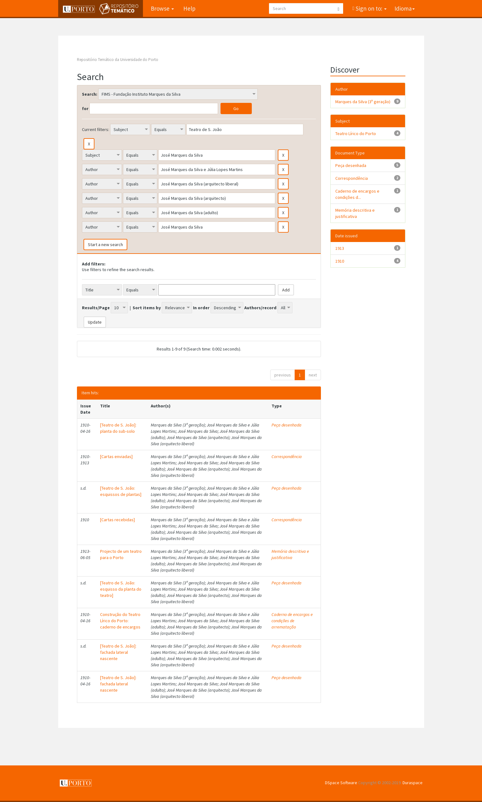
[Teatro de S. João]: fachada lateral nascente (118, 652)
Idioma (404, 8)
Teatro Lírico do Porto (355, 133)
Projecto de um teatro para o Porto (121, 554)
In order (201, 307)
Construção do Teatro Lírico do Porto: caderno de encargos (120, 621)
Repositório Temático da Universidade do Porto (117, 59)
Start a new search (105, 244)
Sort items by (147, 307)
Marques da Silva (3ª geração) (362, 101)
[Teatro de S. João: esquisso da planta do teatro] (120, 589)
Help (189, 8)
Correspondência (286, 456)
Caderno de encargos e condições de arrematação (292, 621)
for (85, 108)
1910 (339, 261)
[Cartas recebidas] (117, 519)
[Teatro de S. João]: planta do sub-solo (118, 428)
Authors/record (260, 307)
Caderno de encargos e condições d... (357, 194)
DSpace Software (341, 782)
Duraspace (413, 782)
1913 (339, 248)
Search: (89, 94)
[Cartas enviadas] (116, 456)
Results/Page (96, 307)
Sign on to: (370, 8)
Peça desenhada (286, 425)
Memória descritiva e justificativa (290, 554)
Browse (162, 8)
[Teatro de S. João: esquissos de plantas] (120, 491)
